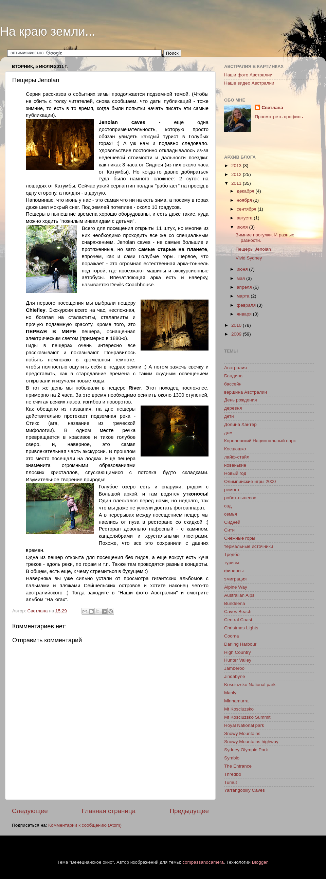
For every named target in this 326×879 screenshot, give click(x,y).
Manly (230, 692)
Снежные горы (239, 538)
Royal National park (244, 725)
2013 (237, 165)
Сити (229, 530)
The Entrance (238, 766)
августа (245, 217)
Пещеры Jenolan (253, 249)
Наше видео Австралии (249, 83)
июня (243, 269)
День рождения (240, 399)
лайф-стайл (236, 457)
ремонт (231, 489)
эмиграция (235, 578)
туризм (231, 562)
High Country (237, 652)
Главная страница (109, 810)
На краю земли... (47, 31)
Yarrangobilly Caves (244, 790)
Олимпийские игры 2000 (250, 481)
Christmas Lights (241, 627)
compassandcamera (203, 862)
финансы (234, 570)
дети (229, 416)
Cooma (231, 636)
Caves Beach (237, 611)
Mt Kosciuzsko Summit (247, 717)
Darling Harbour (240, 644)
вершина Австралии (245, 392)
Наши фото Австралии (248, 74)
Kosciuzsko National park (250, 684)
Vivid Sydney (249, 258)
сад (228, 505)
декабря (246, 191)
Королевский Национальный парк (260, 440)
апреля (245, 287)
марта (244, 296)
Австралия (235, 367)
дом (228, 432)
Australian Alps (239, 595)
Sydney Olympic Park (246, 749)
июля (243, 227)
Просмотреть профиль (279, 116)
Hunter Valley (237, 660)
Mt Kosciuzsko (239, 709)
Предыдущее (189, 810)
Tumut (230, 782)
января (245, 314)
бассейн (232, 384)
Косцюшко (235, 448)
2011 (237, 183)
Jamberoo (234, 668)
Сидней (232, 522)
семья (230, 514)
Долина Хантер (240, 424)
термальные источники (248, 546)
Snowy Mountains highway (251, 741)
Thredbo (232, 774)
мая (241, 278)
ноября (245, 200)
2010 (237, 325)
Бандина (233, 375)
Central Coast (238, 619)
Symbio (231, 757)
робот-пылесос (240, 497)
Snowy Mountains (242, 733)
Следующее (30, 810)
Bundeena (234, 603)
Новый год (235, 473)
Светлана (272, 107)
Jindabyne (234, 676)
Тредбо (231, 554)
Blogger (260, 862)
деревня (233, 408)
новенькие (235, 465)
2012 (237, 174)
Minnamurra (236, 700)
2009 (237, 334)
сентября (247, 209)
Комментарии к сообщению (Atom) (85, 825)
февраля (247, 305)
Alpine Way (235, 587)
